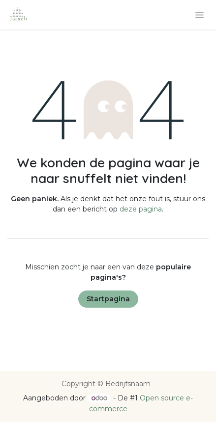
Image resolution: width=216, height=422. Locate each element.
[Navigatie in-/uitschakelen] (199, 14)
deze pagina (141, 209)
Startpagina (108, 298)
